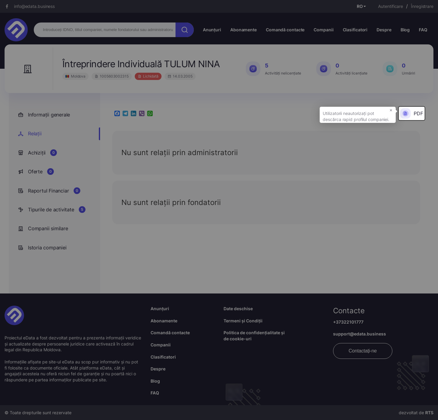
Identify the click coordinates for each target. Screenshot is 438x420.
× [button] (391, 110)
